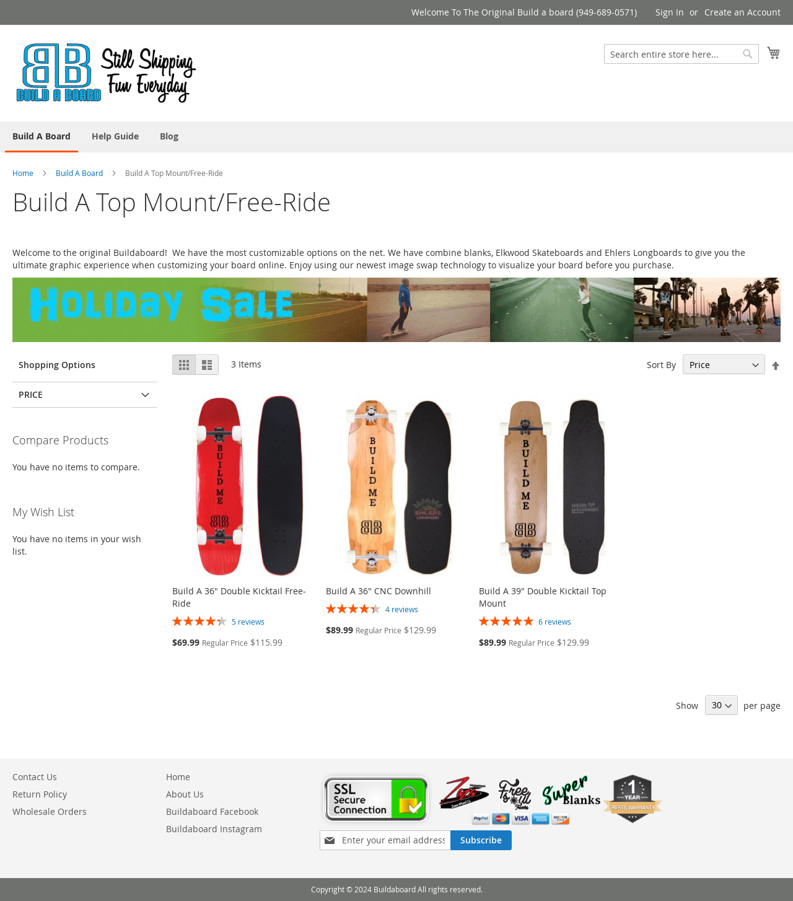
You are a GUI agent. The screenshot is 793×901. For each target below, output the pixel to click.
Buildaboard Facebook (212, 811)
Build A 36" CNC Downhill (378, 591)
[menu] (396, 136)
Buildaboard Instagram (214, 829)
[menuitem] (41, 136)
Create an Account (742, 12)
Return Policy (39, 794)
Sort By (661, 365)
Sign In (669, 12)
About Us (185, 794)
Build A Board (79, 173)
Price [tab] (31, 394)
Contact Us (34, 777)
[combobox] (681, 54)
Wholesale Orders (49, 811)
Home (22, 173)
